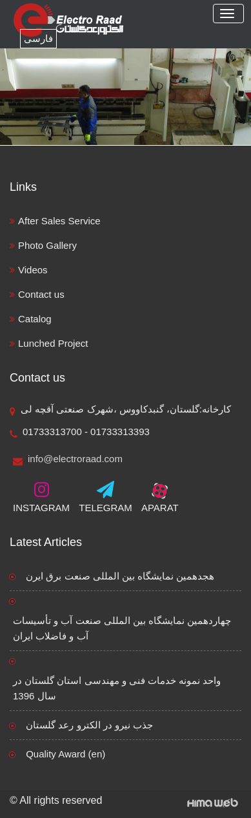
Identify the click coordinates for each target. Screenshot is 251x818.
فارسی (38, 38)
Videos (33, 269)
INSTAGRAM (41, 497)
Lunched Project (53, 343)
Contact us (41, 294)
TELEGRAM (105, 497)
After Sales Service (59, 220)
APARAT (160, 496)
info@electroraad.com (68, 459)
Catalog (35, 318)
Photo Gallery (47, 245)
